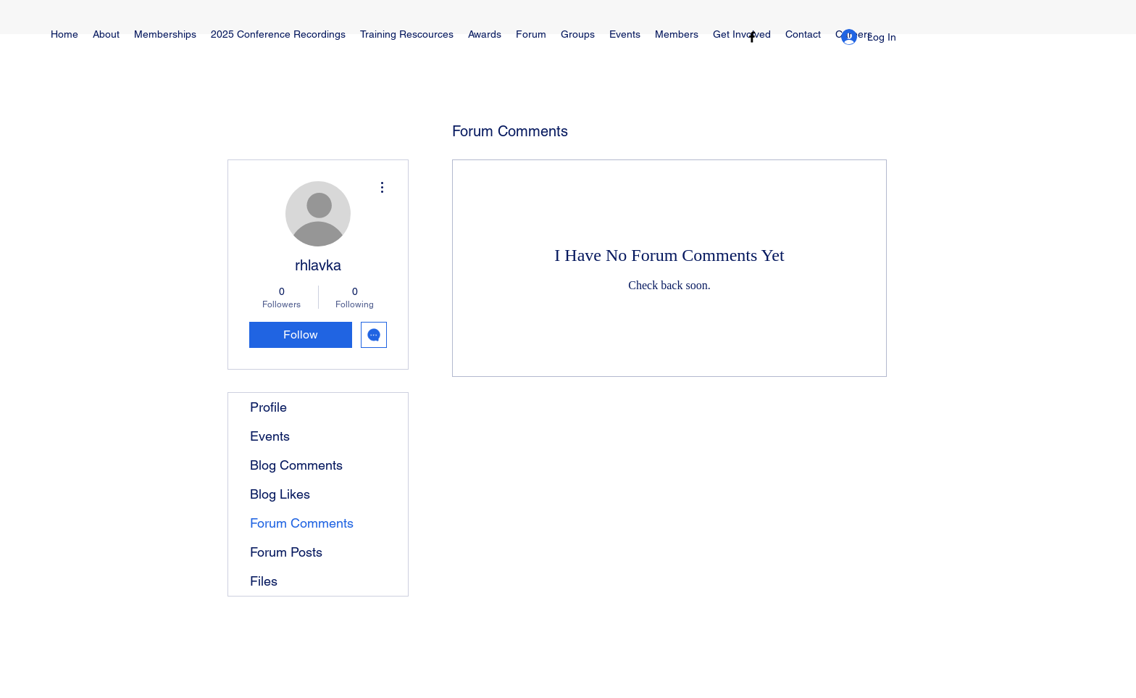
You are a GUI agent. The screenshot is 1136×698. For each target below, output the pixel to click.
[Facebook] (752, 37)
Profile (268, 407)
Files (263, 581)
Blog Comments (296, 465)
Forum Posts (286, 552)
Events (270, 436)
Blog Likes (280, 494)
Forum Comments (302, 523)
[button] (407, 34)
